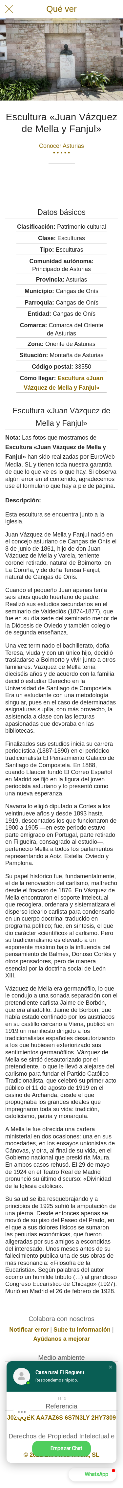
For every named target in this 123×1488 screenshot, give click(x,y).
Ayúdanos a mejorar (61, 1339)
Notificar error (29, 1329)
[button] (110, 1367)
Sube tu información (82, 1329)
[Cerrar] (9, 9)
